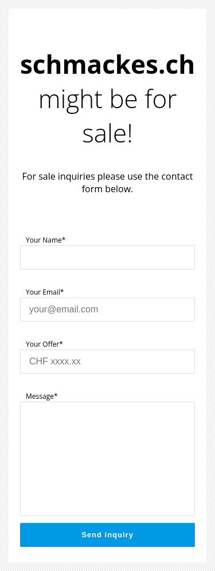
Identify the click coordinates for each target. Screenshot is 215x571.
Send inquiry (107, 534)
